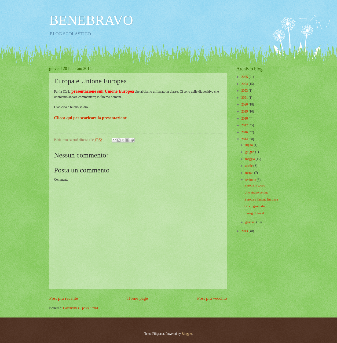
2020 (245, 104)
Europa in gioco (254, 185)
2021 (245, 97)
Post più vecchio (212, 298)
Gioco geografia (254, 206)
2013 (245, 231)
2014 (245, 139)
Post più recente (63, 298)
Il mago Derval (254, 213)
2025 (245, 77)
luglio (249, 145)
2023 (245, 90)
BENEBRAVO (91, 20)
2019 (245, 111)
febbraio (251, 180)
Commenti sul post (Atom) (80, 308)
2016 (245, 132)
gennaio (250, 222)
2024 (245, 84)
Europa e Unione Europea (261, 199)
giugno (250, 152)
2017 (245, 125)
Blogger (187, 334)
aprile (249, 166)
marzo (249, 173)
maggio (250, 159)
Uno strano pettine (256, 192)
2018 (245, 118)
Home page (137, 298)
